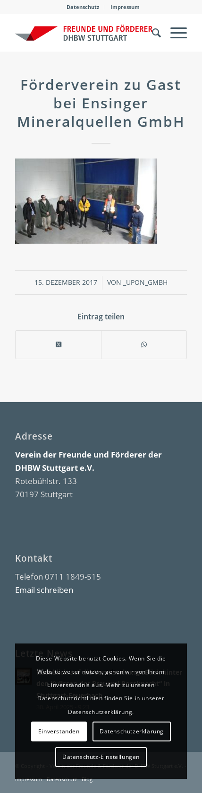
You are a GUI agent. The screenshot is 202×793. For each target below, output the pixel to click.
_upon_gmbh (145, 282)
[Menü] (174, 33)
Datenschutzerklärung (132, 731)
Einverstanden (59, 731)
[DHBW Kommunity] (83, 33)
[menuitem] (83, 7)
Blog (87, 779)
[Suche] (152, 33)
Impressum (125, 6)
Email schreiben (44, 589)
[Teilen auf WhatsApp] (143, 345)
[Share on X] (58, 345)
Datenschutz (83, 6)
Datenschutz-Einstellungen (101, 757)
